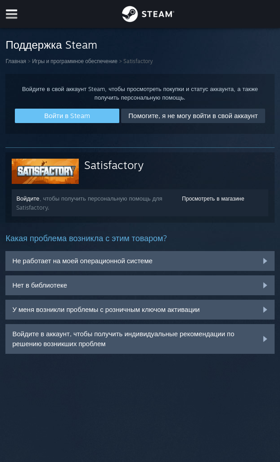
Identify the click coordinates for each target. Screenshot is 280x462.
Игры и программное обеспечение (74, 61)
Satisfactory (114, 165)
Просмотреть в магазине (213, 198)
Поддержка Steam (51, 44)
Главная (15, 61)
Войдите (27, 198)
